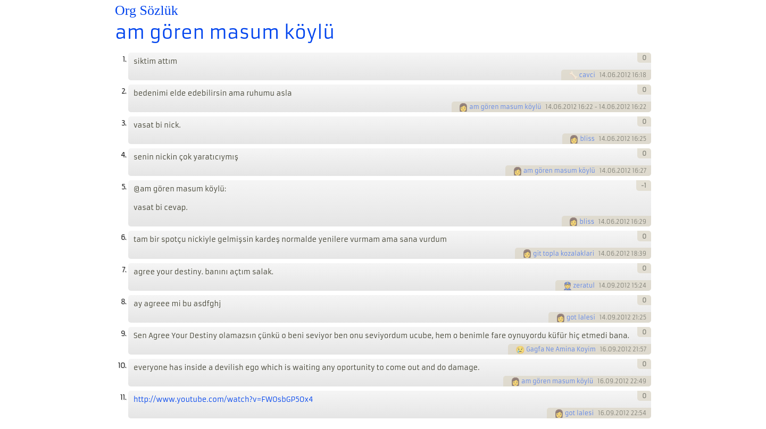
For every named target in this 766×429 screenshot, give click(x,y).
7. (124, 269)
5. (123, 186)
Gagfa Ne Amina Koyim (561, 349)
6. (123, 237)
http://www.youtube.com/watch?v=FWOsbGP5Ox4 (223, 399)
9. (123, 333)
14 (603, 75)
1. (124, 59)
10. (122, 365)
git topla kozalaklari (563, 253)
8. (123, 301)
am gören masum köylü (225, 32)
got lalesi (581, 317)
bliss (587, 138)
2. (123, 91)
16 (603, 349)
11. (123, 397)
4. (123, 154)
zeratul (584, 285)
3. (123, 123)
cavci (587, 75)
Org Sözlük (146, 10)
